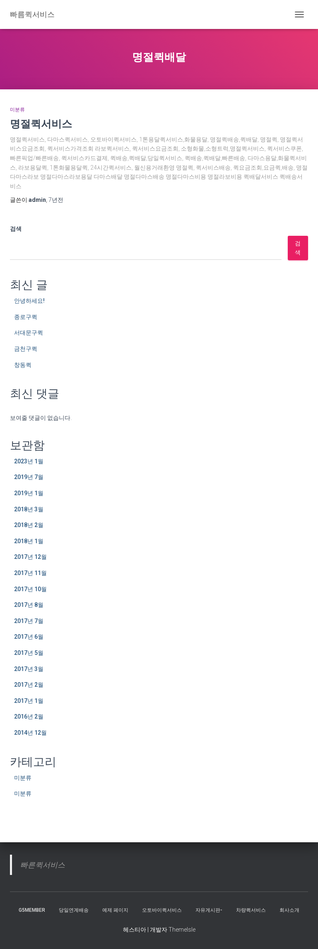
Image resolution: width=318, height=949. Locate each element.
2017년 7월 (28, 621)
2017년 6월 (28, 636)
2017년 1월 (28, 700)
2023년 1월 (28, 461)
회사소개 (289, 910)
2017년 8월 (28, 605)
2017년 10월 (30, 589)
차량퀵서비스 (251, 910)
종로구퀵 (25, 317)
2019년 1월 (28, 493)
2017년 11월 (30, 573)
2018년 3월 (28, 509)
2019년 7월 (28, 477)
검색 (16, 228)
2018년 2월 (28, 525)
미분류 (17, 110)
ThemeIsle (182, 929)
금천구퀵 (25, 348)
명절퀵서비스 (41, 123)
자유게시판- (208, 910)
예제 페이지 (115, 910)
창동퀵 (22, 365)
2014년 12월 (30, 732)
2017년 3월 (28, 669)
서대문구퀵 (28, 332)
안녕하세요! (29, 300)
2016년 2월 (28, 716)
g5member (32, 910)
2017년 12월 (30, 557)
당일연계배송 (74, 910)
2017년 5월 (28, 652)
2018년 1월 (28, 541)
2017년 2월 (28, 684)
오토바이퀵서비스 (162, 910)
